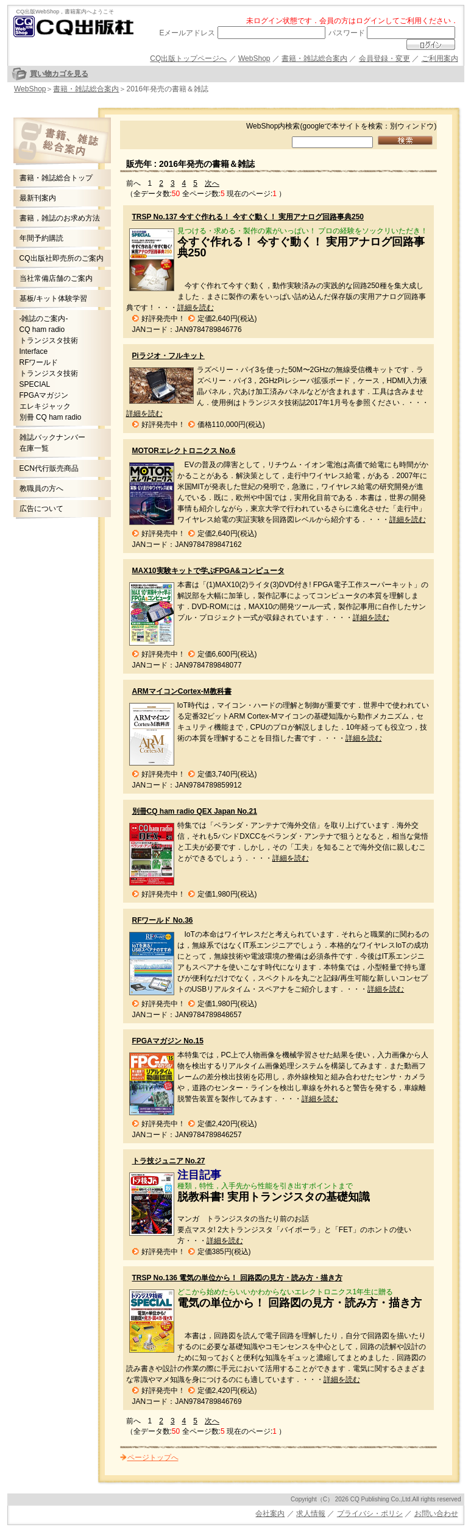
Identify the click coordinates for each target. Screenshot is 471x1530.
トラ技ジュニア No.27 (168, 1161)
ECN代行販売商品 (49, 468)
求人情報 (310, 1513)
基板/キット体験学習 (53, 298)
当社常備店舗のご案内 (56, 278)
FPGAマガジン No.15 (168, 1041)
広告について (41, 508)
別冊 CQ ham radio (50, 417)
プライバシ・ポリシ (370, 1513)
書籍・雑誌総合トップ (56, 178)
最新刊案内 (37, 198)
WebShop (254, 58)
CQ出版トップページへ (188, 58)
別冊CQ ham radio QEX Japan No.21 (194, 811)
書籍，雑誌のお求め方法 (59, 218)
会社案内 (270, 1513)
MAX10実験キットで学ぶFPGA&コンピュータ (208, 570)
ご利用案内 (440, 58)
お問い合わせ (436, 1513)
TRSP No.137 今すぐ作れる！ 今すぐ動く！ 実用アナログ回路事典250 (248, 217)
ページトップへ (153, 1457)
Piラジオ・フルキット (168, 355)
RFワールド (38, 362)
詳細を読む (195, 307)
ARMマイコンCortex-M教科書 (182, 691)
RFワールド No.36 (162, 920)
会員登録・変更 (384, 58)
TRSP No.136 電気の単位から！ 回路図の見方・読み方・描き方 (237, 1278)
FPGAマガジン (44, 395)
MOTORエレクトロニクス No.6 (184, 450)
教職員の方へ (41, 488)
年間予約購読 (41, 238)
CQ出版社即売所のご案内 (61, 258)
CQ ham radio (42, 329)
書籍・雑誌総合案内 (314, 58)
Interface (33, 351)
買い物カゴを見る (59, 73)
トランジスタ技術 (48, 340)
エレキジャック (45, 406)
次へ (212, 183)
